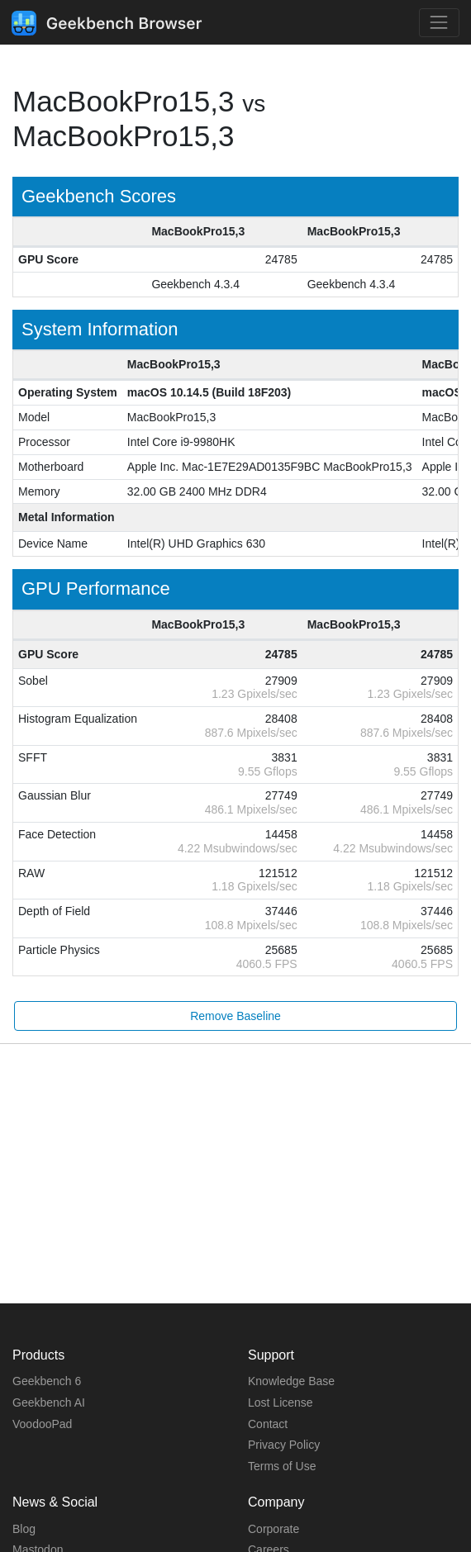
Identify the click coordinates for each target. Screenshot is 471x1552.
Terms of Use (282, 1466)
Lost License (280, 1402)
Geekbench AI (48, 1402)
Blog (24, 1528)
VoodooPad (42, 1424)
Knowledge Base (291, 1381)
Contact (268, 1424)
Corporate (273, 1528)
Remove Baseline (235, 1016)
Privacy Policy (284, 1444)
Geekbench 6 (46, 1381)
